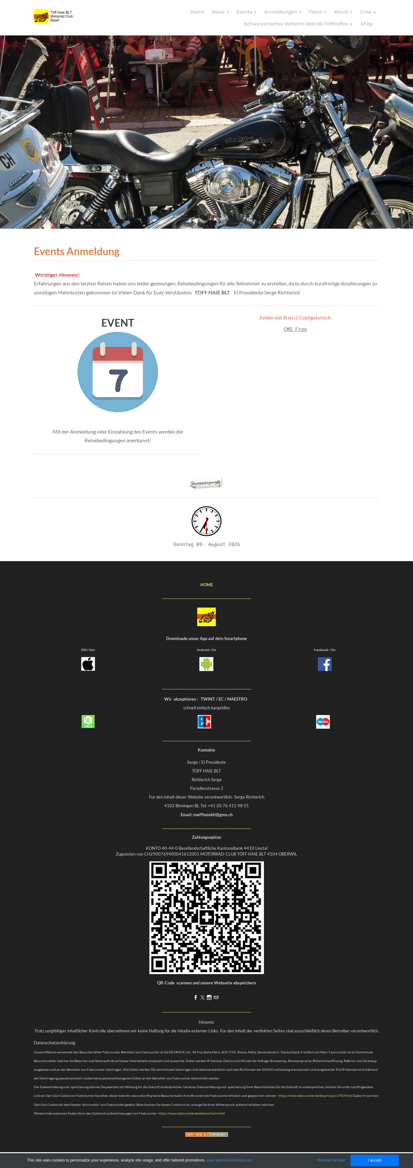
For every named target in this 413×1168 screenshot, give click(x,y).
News (219, 15)
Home (197, 15)
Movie (341, 15)
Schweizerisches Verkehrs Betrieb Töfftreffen (297, 27)
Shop (366, 27)
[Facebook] (195, 1005)
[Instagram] (209, 1005)
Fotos (316, 15)
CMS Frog (295, 336)
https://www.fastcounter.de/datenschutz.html (191, 1120)
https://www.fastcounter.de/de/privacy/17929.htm (315, 1103)
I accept (374, 1160)
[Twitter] (202, 1005)
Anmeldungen (281, 15)
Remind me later (331, 1160)
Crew (366, 15)
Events (245, 15)
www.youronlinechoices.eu (229, 1160)
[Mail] (216, 1005)
